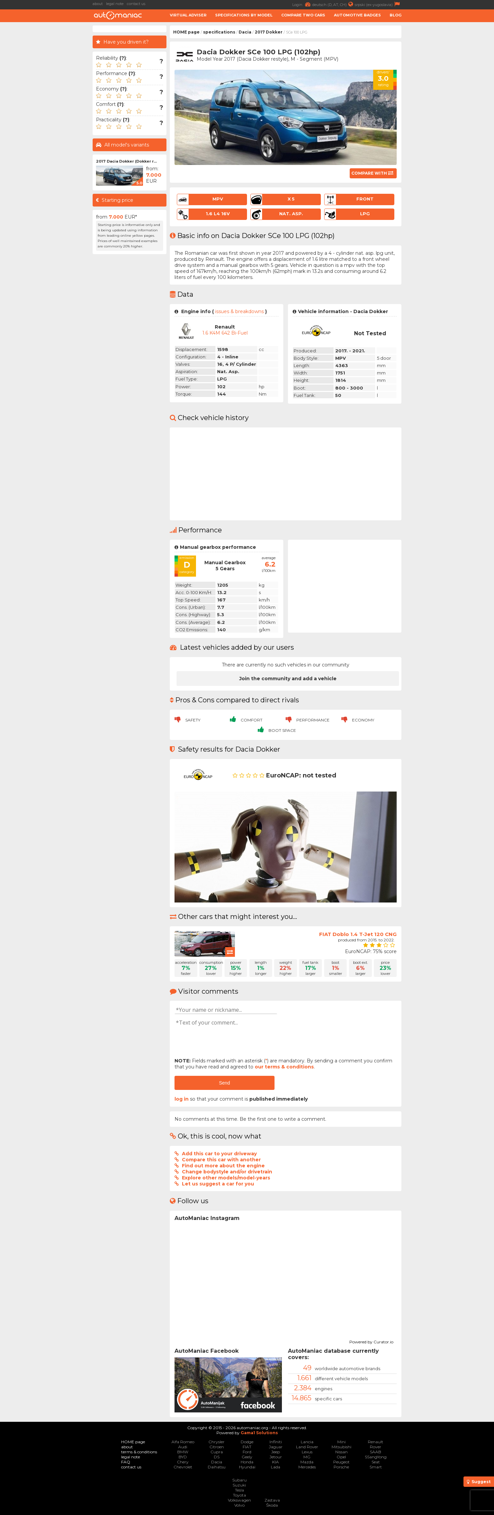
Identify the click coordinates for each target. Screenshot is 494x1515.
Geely (247, 1456)
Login (302, 4)
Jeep (275, 1451)
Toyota (239, 1495)
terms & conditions (139, 1451)
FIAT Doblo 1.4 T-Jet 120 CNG (358, 934)
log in (182, 1099)
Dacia (245, 32)
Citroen (216, 1446)
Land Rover (307, 1446)
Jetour (275, 1456)
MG (306, 1456)
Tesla (239, 1490)
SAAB (375, 1451)
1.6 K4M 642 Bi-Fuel (225, 333)
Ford (247, 1451)
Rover (375, 1446)
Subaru (239, 1479)
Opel (341, 1456)
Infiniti (275, 1441)
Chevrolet (183, 1466)
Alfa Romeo (182, 1441)
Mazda (306, 1461)
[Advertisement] (343, 586)
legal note (115, 3)
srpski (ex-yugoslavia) (378, 4)
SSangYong (376, 1456)
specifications (219, 32)
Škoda (272, 1505)
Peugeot (341, 1461)
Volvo (239, 1505)
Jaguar (276, 1446)
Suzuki (239, 1485)
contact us (136, 3)
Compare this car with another (221, 1160)
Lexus (307, 1451)
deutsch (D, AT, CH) (333, 4)
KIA (275, 1461)
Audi (182, 1446)
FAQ (125, 1461)
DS (216, 1456)
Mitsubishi (341, 1446)
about (98, 3)
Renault (375, 1441)
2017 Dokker (269, 32)
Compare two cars (303, 15)
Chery (183, 1461)
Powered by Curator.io (371, 1341)
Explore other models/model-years (226, 1178)
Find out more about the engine (223, 1166)
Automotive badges (357, 15)
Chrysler (216, 1441)
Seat (376, 1461)
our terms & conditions (284, 1067)
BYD (183, 1456)
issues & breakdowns (239, 311)
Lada (275, 1466)
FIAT (247, 1446)
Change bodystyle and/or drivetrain (227, 1172)
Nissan (341, 1451)
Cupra (216, 1451)
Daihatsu (217, 1466)
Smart (375, 1466)
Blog (395, 15)
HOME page (186, 32)
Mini (341, 1441)
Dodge (247, 1441)
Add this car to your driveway (219, 1154)
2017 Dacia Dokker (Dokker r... (126, 161)
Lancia (307, 1441)
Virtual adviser (188, 15)
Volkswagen (239, 1500)
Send (224, 1083)
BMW (182, 1451)
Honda (247, 1461)
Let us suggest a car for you (218, 1184)
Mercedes (307, 1466)
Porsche (341, 1466)
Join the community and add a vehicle (288, 679)
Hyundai (247, 1466)
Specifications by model (244, 15)
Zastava (272, 1500)
